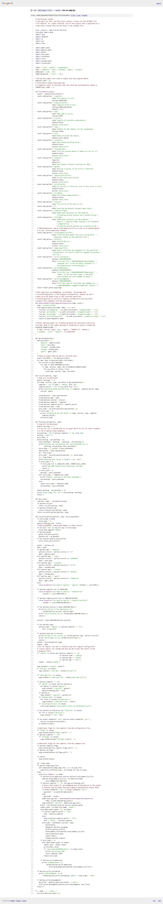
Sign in (159, 3)
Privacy (18, 901)
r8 (31, 10)
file (73, 15)
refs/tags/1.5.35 (45, 10)
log (78, 15)
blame (84, 15)
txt (154, 901)
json (159, 901)
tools (58, 10)
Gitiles (13, 901)
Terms (24, 901)
